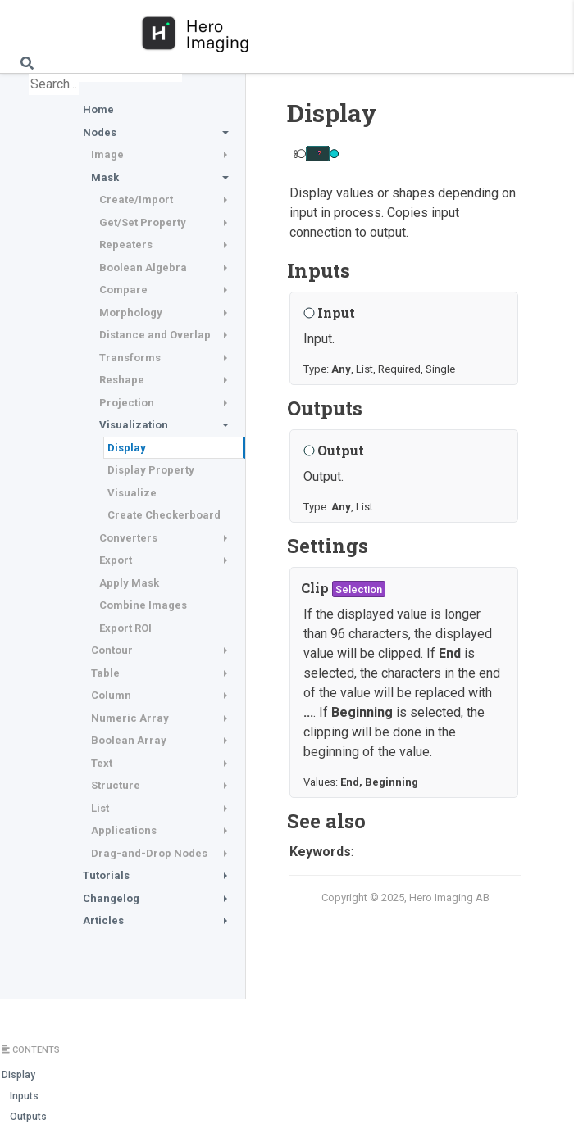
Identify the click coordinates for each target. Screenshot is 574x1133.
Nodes (99, 132)
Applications (124, 830)
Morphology (130, 312)
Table (105, 673)
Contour (112, 650)
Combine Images (143, 605)
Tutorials (106, 875)
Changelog (111, 898)
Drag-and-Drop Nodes (149, 853)
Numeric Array (130, 718)
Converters (128, 538)
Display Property (150, 470)
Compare (123, 289)
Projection (126, 403)
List (100, 808)
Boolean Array (128, 740)
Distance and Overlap (155, 335)
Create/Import (136, 199)
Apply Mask (129, 583)
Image (107, 154)
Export (115, 560)
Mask (105, 177)
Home (98, 109)
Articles (103, 920)
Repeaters (126, 244)
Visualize (132, 493)
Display (126, 448)
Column (111, 695)
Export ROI (125, 628)
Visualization (133, 425)
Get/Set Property (142, 222)
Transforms (130, 357)
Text (101, 763)
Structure (115, 785)
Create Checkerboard (164, 515)
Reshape (121, 380)
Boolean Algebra (143, 267)
